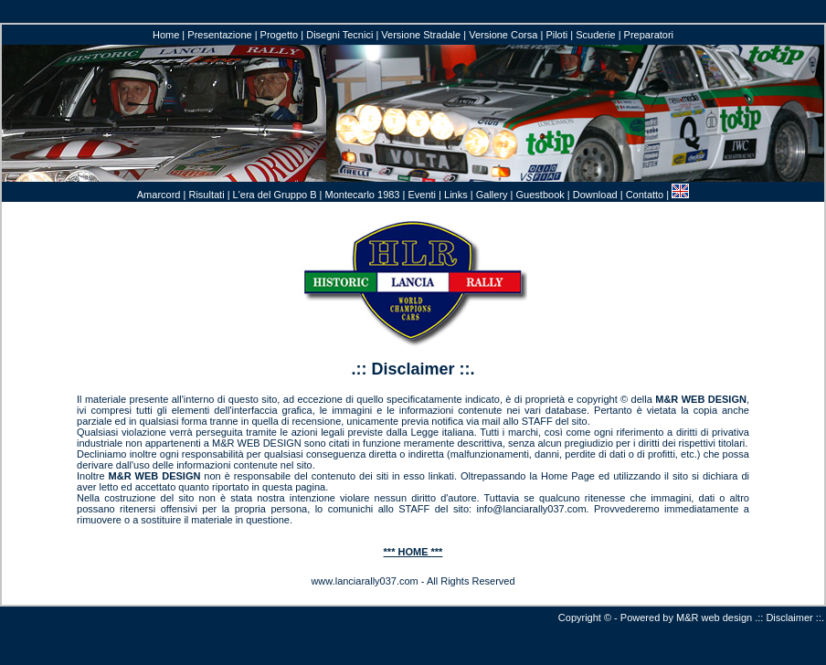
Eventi (422, 194)
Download (595, 194)
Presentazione (219, 34)
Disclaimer (789, 617)
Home (166, 34)
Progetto (279, 34)
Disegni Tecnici (339, 34)
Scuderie (595, 34)
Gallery (492, 194)
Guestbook (540, 194)
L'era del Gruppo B (275, 194)
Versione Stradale (421, 34)
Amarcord (159, 194)
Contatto (645, 194)
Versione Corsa (503, 34)
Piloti (556, 34)
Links (456, 194)
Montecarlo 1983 (362, 194)
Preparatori (648, 34)
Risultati (206, 194)
